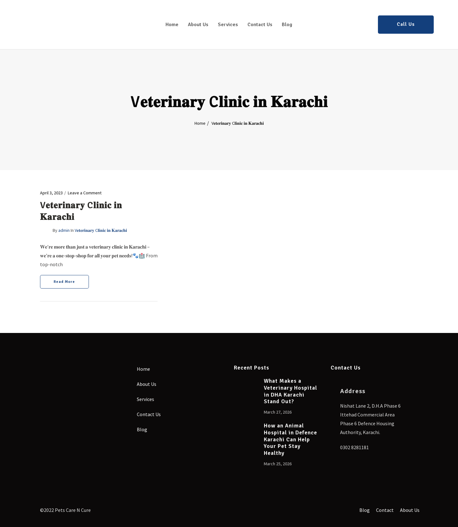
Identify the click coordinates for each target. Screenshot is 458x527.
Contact (383, 510)
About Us (198, 24)
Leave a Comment (84, 193)
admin (64, 230)
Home (171, 24)
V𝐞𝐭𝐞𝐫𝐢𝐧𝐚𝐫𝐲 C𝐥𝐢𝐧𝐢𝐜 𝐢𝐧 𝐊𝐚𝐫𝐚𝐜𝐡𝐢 (101, 230)
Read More (64, 281)
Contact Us (259, 24)
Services (228, 24)
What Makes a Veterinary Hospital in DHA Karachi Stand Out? (290, 391)
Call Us (406, 24)
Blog (287, 24)
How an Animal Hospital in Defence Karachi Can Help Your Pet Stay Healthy (290, 439)
